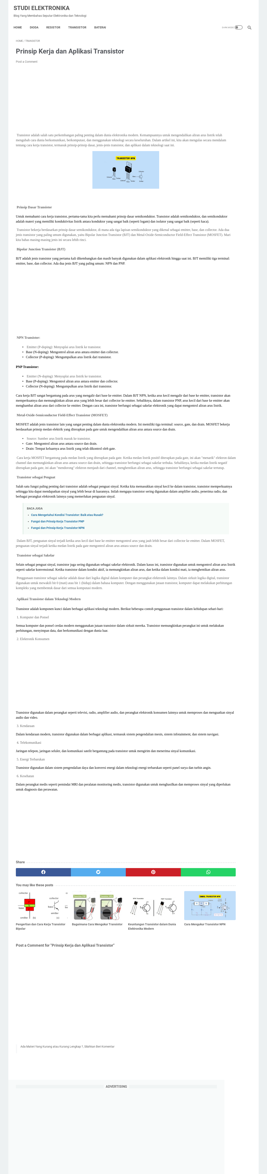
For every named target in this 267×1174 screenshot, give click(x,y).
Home (20, 21)
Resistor (56, 21)
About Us (133, 1159)
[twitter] (75, 954)
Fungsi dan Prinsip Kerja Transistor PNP (57, 568)
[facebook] (35, 954)
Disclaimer (149, 1159)
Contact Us (167, 1159)
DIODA (36, 21)
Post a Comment (27, 58)
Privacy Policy (113, 1159)
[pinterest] (114, 954)
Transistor (80, 21)
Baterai (102, 21)
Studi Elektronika (44, 4)
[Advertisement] (95, 95)
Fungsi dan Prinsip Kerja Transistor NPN (57, 575)
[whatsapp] (154, 954)
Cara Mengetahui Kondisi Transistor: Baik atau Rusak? (67, 562)
